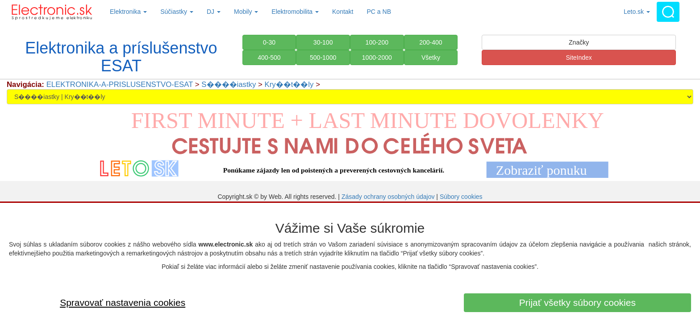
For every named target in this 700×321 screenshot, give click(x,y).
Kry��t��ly (289, 84)
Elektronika (128, 11)
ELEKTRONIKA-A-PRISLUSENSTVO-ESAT (119, 84)
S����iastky (228, 84)
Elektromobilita (295, 11)
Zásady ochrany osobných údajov (388, 196)
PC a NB (379, 11)
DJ (214, 11)
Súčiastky (176, 11)
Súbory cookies (461, 196)
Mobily (246, 11)
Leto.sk (637, 11)
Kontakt (342, 11)
